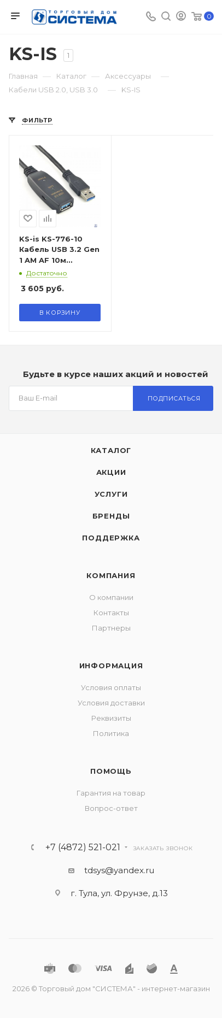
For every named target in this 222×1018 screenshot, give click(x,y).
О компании (111, 597)
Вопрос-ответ (111, 808)
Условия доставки (111, 702)
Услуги (111, 494)
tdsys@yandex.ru (119, 870)
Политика (111, 733)
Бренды (111, 515)
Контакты (111, 612)
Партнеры (111, 627)
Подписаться (174, 398)
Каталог (111, 450)
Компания (110, 575)
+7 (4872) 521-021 (82, 847)
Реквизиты (111, 718)
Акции (111, 472)
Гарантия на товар (111, 792)
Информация (111, 665)
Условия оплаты (111, 687)
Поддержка (110, 537)
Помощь (111, 771)
